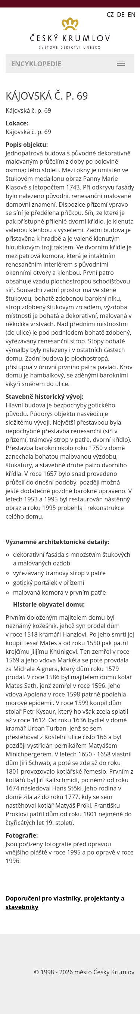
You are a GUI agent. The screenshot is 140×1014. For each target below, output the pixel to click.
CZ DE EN (121, 14)
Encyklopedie (36, 63)
